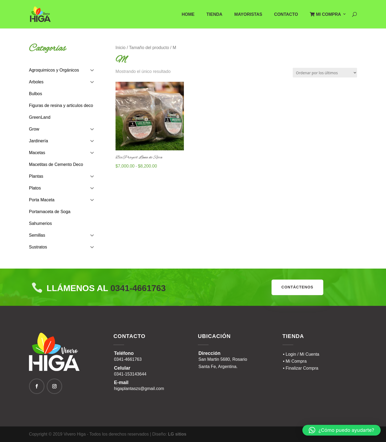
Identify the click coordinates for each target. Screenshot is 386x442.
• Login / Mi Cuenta (301, 354)
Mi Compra (325, 14)
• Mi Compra (295, 361)
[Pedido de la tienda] (325, 72)
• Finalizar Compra (300, 368)
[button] (341, 430)
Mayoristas (248, 15)
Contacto (286, 15)
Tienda (214, 15)
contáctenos (297, 287)
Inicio (120, 47)
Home (188, 15)
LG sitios (177, 434)
